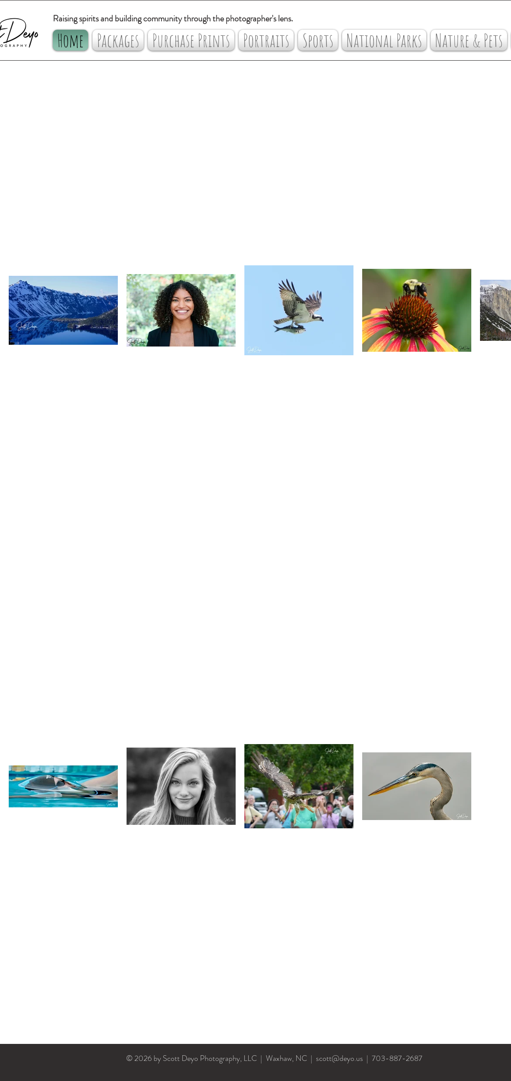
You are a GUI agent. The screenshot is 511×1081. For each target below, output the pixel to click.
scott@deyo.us (339, 1058)
